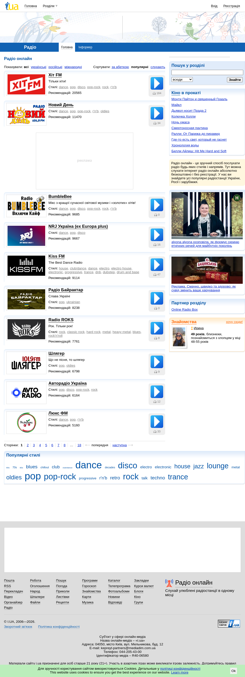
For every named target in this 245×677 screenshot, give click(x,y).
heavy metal (121, 332)
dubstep (109, 272)
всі (26, 67)
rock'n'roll (55, 335)
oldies (104, 111)
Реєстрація (231, 6)
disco (81, 87)
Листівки (62, 597)
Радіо (8, 607)
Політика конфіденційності (59, 627)
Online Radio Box (184, 309)
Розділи (48, 6)
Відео (8, 597)
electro (104, 268)
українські (38, 67)
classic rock (76, 332)
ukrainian (73, 302)
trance (88, 272)
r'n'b (113, 87)
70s (15, 467)
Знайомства (184, 321)
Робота (35, 580)
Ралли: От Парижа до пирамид (195, 134)
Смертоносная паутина (189, 128)
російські (55, 67)
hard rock (93, 332)
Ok (233, 671)
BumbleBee (60, 196)
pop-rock (93, 87)
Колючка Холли (183, 116)
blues (137, 332)
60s (8, 468)
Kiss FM (56, 256)
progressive (73, 272)
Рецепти (62, 602)
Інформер (85, 47)
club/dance (78, 268)
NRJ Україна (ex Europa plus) (78, 226)
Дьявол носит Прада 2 (188, 110)
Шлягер (56, 353)
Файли (35, 602)
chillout (44, 467)
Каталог (114, 580)
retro (115, 477)
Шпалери (37, 597)
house (63, 268)
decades (110, 467)
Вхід (214, 6)
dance (63, 87)
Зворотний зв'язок (18, 627)
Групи (138, 602)
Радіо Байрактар (65, 290)
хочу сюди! (234, 322)
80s (21, 468)
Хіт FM (55, 75)
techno (158, 477)
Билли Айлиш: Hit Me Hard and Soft (198, 151)
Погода (61, 586)
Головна (31, 6)
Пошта (9, 580)
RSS (7, 586)
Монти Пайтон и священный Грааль (199, 99)
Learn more (180, 672)
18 (79, 445)
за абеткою (120, 67)
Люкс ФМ (58, 413)
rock (105, 87)
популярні (139, 67)
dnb (98, 272)
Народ (35, 591)
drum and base (128, 272)
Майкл (176, 105)
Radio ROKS (61, 319)
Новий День (61, 104)
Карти (86, 597)
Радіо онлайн (194, 582)
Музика (87, 602)
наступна (119, 445)
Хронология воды (185, 145)
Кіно (175, 92)
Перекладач (13, 591)
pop (73, 87)
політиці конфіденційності (180, 668)
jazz (198, 466)
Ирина (197, 328)
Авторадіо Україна (67, 383)
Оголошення (40, 586)
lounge (218, 466)
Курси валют (144, 586)
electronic (55, 272)
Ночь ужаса (180, 122)
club (55, 467)
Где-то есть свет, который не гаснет (199, 139)
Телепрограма (119, 586)
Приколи (62, 591)
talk (145, 478)
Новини (114, 597)
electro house (121, 268)
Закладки (141, 580)
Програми (89, 580)
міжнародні (73, 67)
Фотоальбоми (119, 591)
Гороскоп (89, 586)
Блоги (138, 591)
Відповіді (115, 602)
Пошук (61, 580)
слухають (158, 67)
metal (106, 332)
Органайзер (13, 602)
